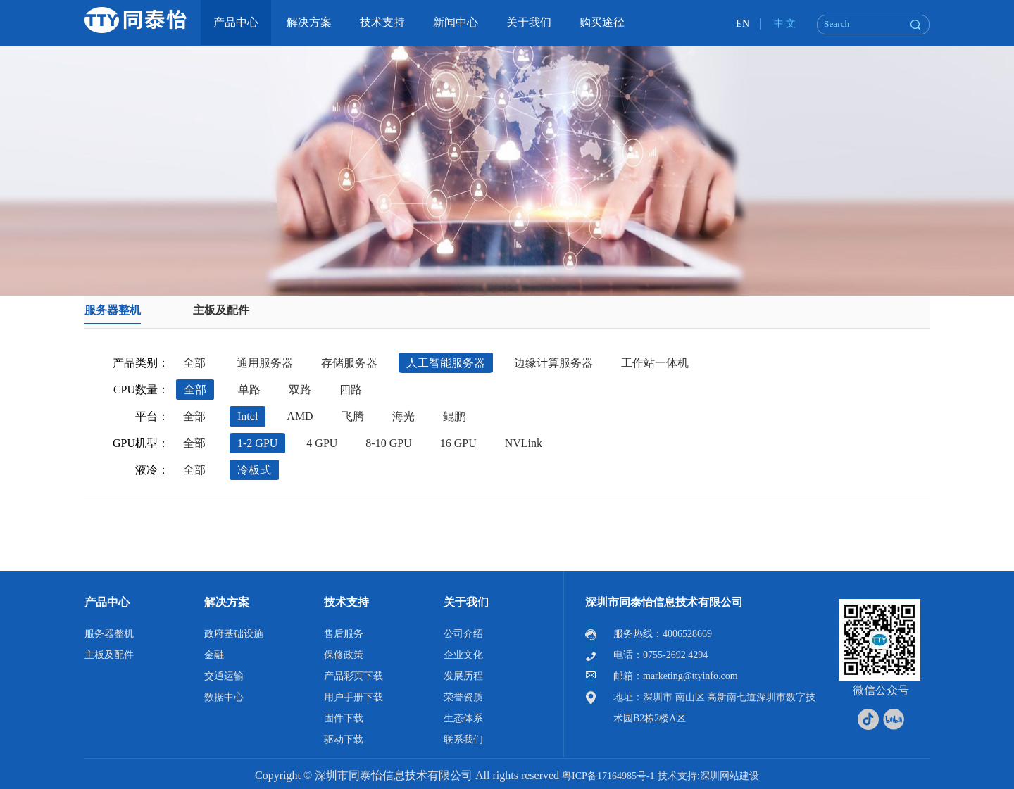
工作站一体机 (655, 363)
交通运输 (224, 676)
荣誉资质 (463, 697)
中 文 (785, 23)
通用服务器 (265, 363)
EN (742, 23)
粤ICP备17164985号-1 (608, 776)
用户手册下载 (353, 697)
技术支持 (346, 602)
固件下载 (343, 718)
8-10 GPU (388, 443)
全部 (194, 363)
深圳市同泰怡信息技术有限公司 (664, 602)
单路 (249, 390)
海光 (403, 416)
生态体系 (463, 718)
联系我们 (463, 739)
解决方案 (226, 602)
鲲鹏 (454, 416)
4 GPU (321, 443)
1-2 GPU (257, 443)
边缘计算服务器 (553, 363)
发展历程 (463, 676)
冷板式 (254, 470)
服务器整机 (112, 310)
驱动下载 (343, 739)
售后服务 (343, 634)
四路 (350, 390)
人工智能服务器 (445, 363)
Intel (247, 416)
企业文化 (463, 655)
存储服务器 (349, 363)
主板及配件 (221, 310)
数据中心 (224, 697)
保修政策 (343, 655)
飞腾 (353, 416)
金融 (214, 655)
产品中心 (107, 602)
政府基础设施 (233, 634)
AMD (300, 416)
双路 (300, 390)
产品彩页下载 (353, 676)
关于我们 (466, 602)
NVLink (523, 443)
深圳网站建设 (729, 776)
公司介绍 (463, 634)
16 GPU (458, 443)
